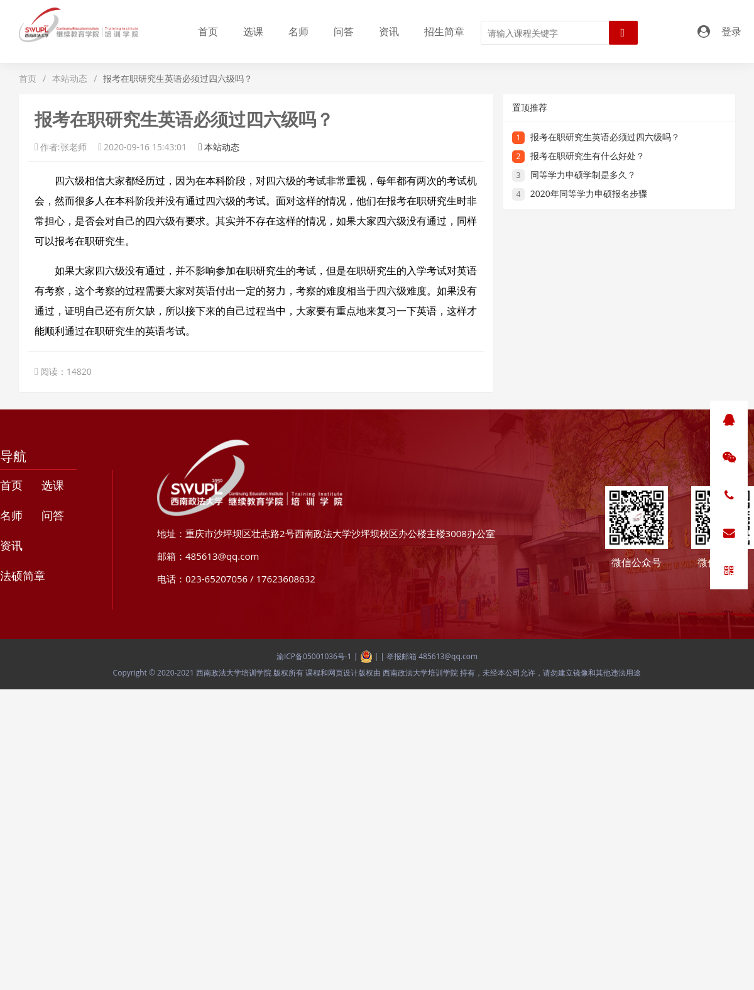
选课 (253, 31)
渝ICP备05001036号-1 (314, 656)
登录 (731, 31)
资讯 (389, 31)
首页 (208, 31)
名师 (298, 31)
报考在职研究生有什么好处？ (587, 156)
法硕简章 (22, 575)
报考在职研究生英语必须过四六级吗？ (605, 137)
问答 (344, 31)
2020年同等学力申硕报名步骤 (588, 193)
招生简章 (444, 31)
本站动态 (69, 78)
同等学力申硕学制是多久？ (583, 175)
